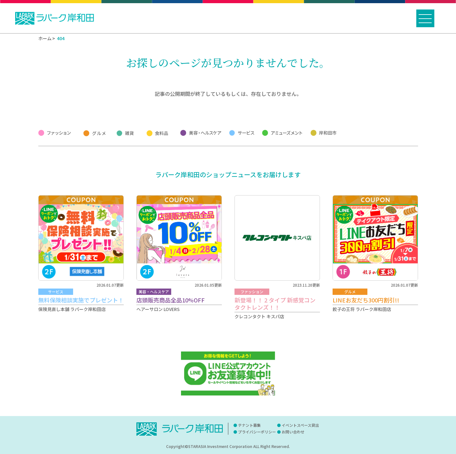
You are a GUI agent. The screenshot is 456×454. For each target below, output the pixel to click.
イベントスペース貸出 (300, 425)
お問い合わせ (293, 431)
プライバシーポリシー (257, 431)
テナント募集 (249, 425)
